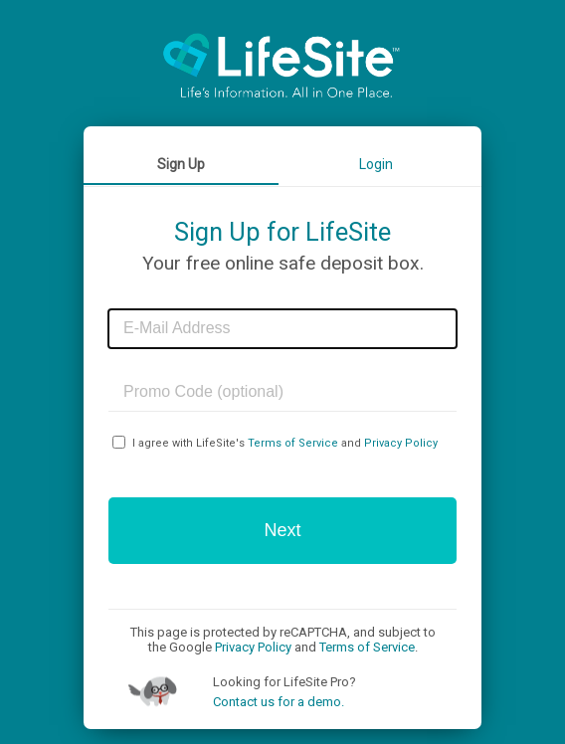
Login (376, 164)
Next (282, 530)
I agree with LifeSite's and (285, 443)
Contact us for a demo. (278, 701)
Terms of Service (293, 443)
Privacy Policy (401, 443)
